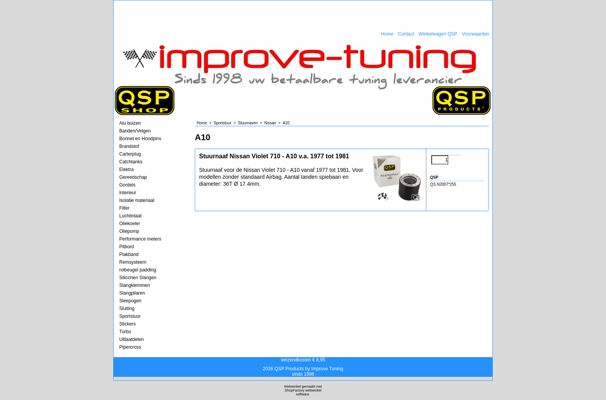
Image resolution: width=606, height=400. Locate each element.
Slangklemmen (134, 285)
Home (387, 34)
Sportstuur (130, 316)
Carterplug (130, 154)
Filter (124, 208)
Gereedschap (133, 177)
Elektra (126, 169)
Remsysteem (132, 262)
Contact (406, 34)
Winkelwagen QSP (438, 34)
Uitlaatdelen (131, 339)
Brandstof (129, 146)
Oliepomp (129, 231)
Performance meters (140, 239)
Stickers (127, 324)
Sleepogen (130, 300)
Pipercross (130, 347)
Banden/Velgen (135, 131)
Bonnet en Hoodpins (140, 138)
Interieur (127, 192)
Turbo (125, 331)
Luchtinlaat (130, 216)
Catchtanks (131, 161)
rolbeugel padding (137, 270)
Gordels (127, 185)
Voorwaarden (475, 34)
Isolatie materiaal (137, 200)
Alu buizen (130, 123)
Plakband (129, 254)
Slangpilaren (132, 293)
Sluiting (126, 308)
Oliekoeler (129, 223)
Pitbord (126, 246)
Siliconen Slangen (138, 277)
